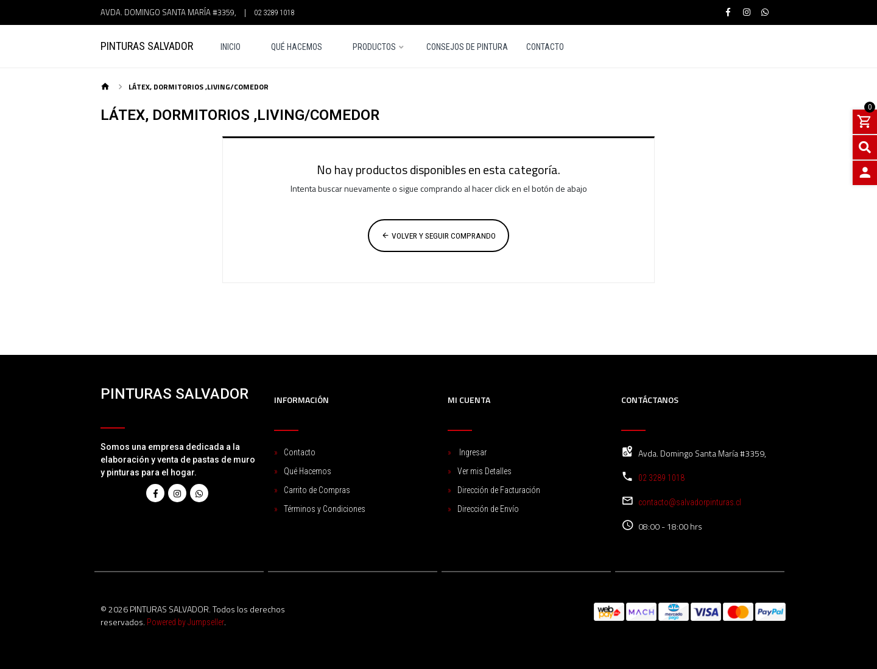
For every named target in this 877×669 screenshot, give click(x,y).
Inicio (230, 47)
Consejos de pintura (467, 47)
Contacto (545, 47)
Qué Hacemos (296, 47)
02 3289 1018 (274, 12)
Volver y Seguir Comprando (438, 235)
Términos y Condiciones (324, 509)
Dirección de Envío (488, 509)
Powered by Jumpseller (185, 622)
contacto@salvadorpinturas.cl (689, 502)
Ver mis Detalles (484, 471)
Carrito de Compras (317, 490)
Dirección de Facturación (498, 490)
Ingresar (472, 452)
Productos (374, 47)
